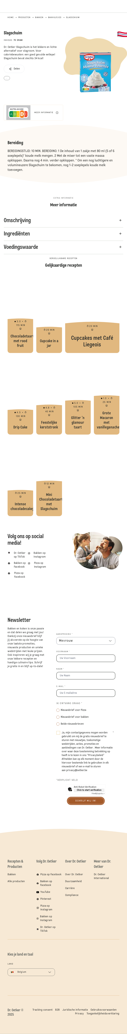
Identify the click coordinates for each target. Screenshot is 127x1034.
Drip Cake (20, 395)
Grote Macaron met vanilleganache (106, 395)
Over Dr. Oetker (74, 874)
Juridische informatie (75, 1010)
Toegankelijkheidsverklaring (103, 1014)
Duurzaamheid (73, 881)
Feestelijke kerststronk (49, 395)
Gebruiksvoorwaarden (104, 1010)
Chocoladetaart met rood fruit (20, 314)
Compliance (72, 895)
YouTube (45, 892)
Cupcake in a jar (49, 314)
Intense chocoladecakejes (20, 477)
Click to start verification (89, 790)
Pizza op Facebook (50, 874)
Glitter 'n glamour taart (78, 395)
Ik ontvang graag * (69, 703)
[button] (14, 69)
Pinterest (45, 899)
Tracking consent (42, 1010)
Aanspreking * (64, 634)
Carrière (70, 888)
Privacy (79, 1014)
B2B (57, 1010)
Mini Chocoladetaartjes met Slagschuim (49, 477)
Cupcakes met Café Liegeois (92, 314)
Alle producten (16, 881)
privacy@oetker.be (76, 770)
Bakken (12, 874)
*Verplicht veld (67, 780)
